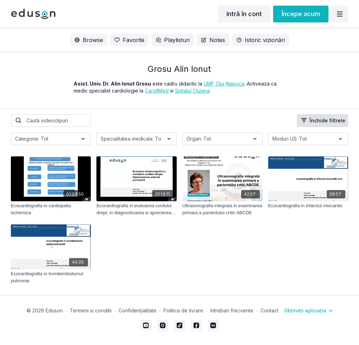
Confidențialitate (137, 310)
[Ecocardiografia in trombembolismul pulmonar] (51, 277)
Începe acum (301, 14)
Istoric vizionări (260, 39)
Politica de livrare (183, 310)
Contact (269, 310)
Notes (213, 39)
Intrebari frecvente (231, 310)
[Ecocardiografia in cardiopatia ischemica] (51, 209)
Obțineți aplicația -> (308, 310)
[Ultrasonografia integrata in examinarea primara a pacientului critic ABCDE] (222, 209)
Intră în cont (244, 14)
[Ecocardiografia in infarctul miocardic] (308, 205)
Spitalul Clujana (192, 91)
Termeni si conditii (90, 310)
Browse (88, 39)
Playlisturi (173, 39)
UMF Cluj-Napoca (224, 84)
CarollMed (157, 91)
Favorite (129, 39)
